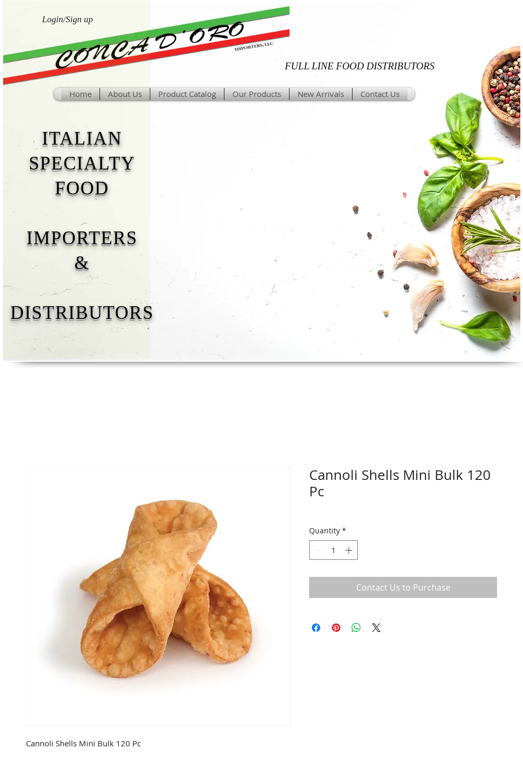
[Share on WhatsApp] (356, 627)
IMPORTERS (82, 238)
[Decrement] (317, 550)
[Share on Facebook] (316, 627)
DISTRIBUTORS (82, 312)
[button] (256, 94)
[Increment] (349, 550)
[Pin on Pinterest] (336, 627)
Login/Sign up (67, 19)
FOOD (82, 188)
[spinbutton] (333, 550)
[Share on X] (376, 627)
